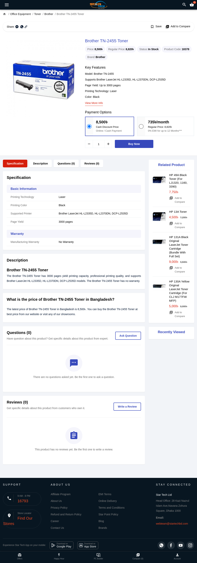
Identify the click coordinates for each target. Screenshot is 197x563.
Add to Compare (177, 27)
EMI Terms (104, 494)
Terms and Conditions (111, 507)
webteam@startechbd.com (172, 523)
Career (55, 521)
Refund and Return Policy (66, 514)
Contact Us (57, 527)
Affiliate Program (61, 494)
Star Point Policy (108, 514)
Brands (102, 527)
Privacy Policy (59, 507)
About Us (56, 500)
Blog (101, 521)
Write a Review (127, 406)
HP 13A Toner (178, 211)
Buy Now (134, 143)
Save (156, 27)
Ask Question (128, 335)
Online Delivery (107, 500)
